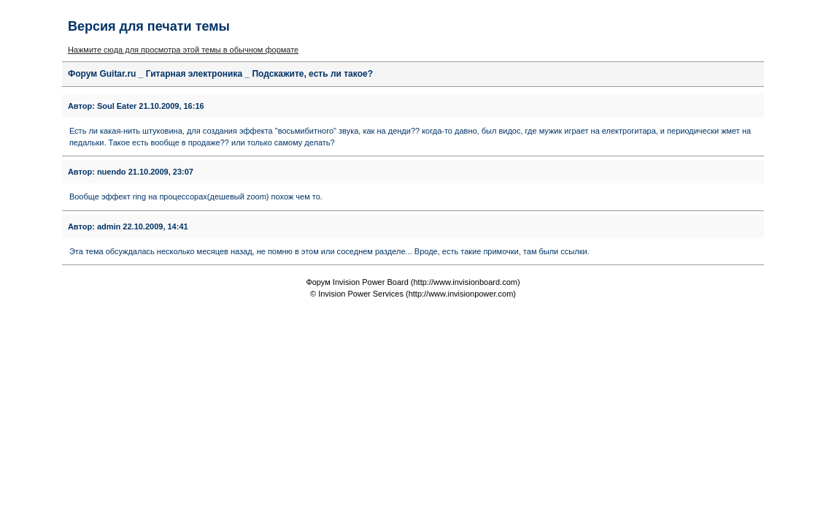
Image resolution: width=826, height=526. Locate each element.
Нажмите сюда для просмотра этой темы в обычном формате (183, 49)
